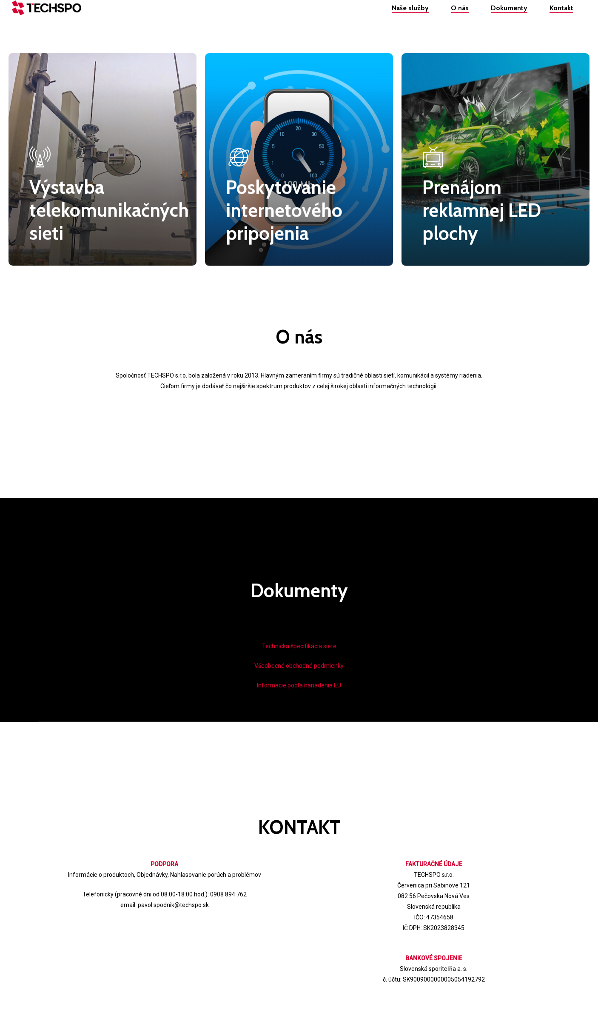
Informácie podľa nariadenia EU (299, 685)
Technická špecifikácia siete (299, 646)
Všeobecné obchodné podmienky (299, 665)
